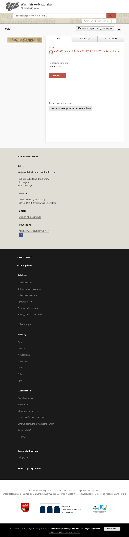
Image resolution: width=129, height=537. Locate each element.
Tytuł (20, 342)
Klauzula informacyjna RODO (32, 417)
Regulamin (23, 404)
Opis (20, 380)
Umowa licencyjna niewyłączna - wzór (36, 423)
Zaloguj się (23, 457)
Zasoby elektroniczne (28, 308)
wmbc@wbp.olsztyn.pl (30, 216)
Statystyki (22, 436)
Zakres (21, 374)
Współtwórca (24, 354)
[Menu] (125, 2)
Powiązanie (23, 361)
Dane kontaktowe (26, 398)
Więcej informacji (92, 529)
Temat (21, 367)
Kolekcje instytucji (26, 282)
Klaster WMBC (24, 430)
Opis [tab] (58, 38)
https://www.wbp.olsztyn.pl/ (34, 230)
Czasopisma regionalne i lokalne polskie (71, 108)
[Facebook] (21, 235)
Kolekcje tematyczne (27, 295)
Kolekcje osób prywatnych (30, 289)
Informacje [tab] (84, 38)
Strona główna (24, 265)
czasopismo (55, 66)
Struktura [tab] (111, 38)
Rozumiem (112, 528)
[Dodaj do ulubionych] (119, 29)
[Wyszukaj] (111, 15)
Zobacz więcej (25, 324)
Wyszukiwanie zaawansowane (96, 21)
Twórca (21, 348)
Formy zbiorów (25, 301)
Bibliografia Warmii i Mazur (31, 314)
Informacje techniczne (28, 411)
